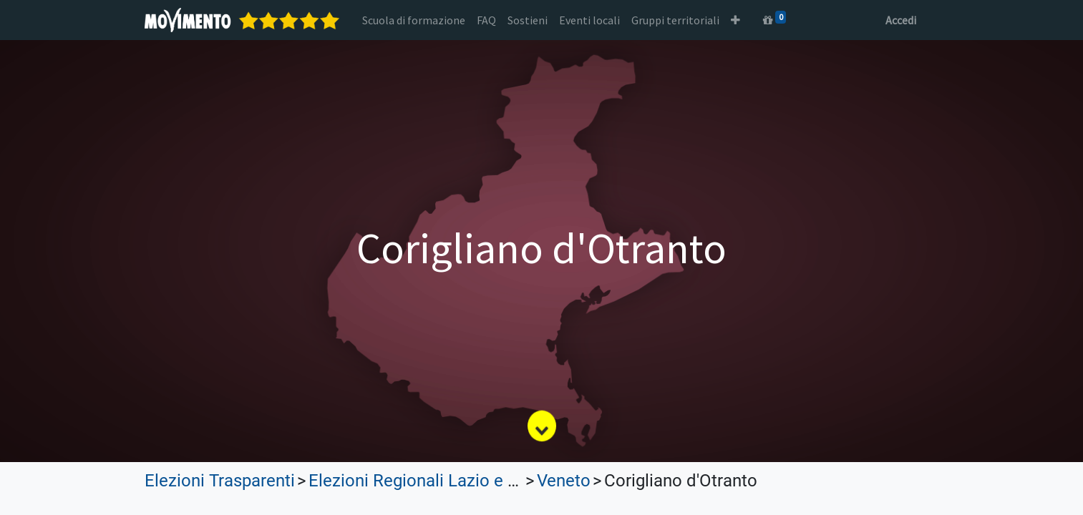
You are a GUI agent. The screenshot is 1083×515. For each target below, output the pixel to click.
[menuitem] (413, 20)
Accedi (900, 20)
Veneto (564, 481)
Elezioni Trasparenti (220, 481)
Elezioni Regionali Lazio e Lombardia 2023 (470, 481)
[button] (735, 20)
